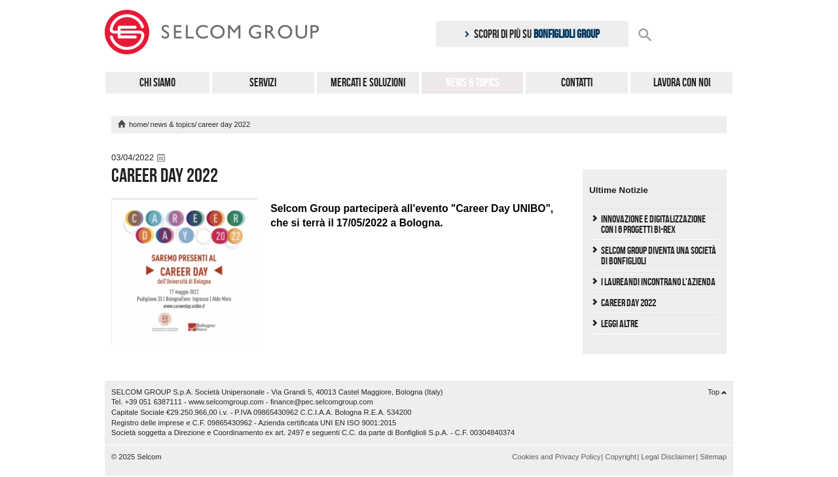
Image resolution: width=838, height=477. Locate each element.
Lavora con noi (681, 82)
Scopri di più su (532, 34)
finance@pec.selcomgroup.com (321, 402)
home (138, 124)
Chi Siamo (157, 82)
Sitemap (713, 457)
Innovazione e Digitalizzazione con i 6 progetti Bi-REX (653, 224)
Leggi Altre (619, 323)
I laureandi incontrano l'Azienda (658, 281)
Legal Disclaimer (668, 457)
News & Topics (473, 82)
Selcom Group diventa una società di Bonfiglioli (658, 255)
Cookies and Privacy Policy (556, 457)
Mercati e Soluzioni (368, 82)
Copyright (620, 457)
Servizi (262, 82)
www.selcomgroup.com (226, 402)
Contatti (576, 82)
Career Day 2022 (628, 302)
